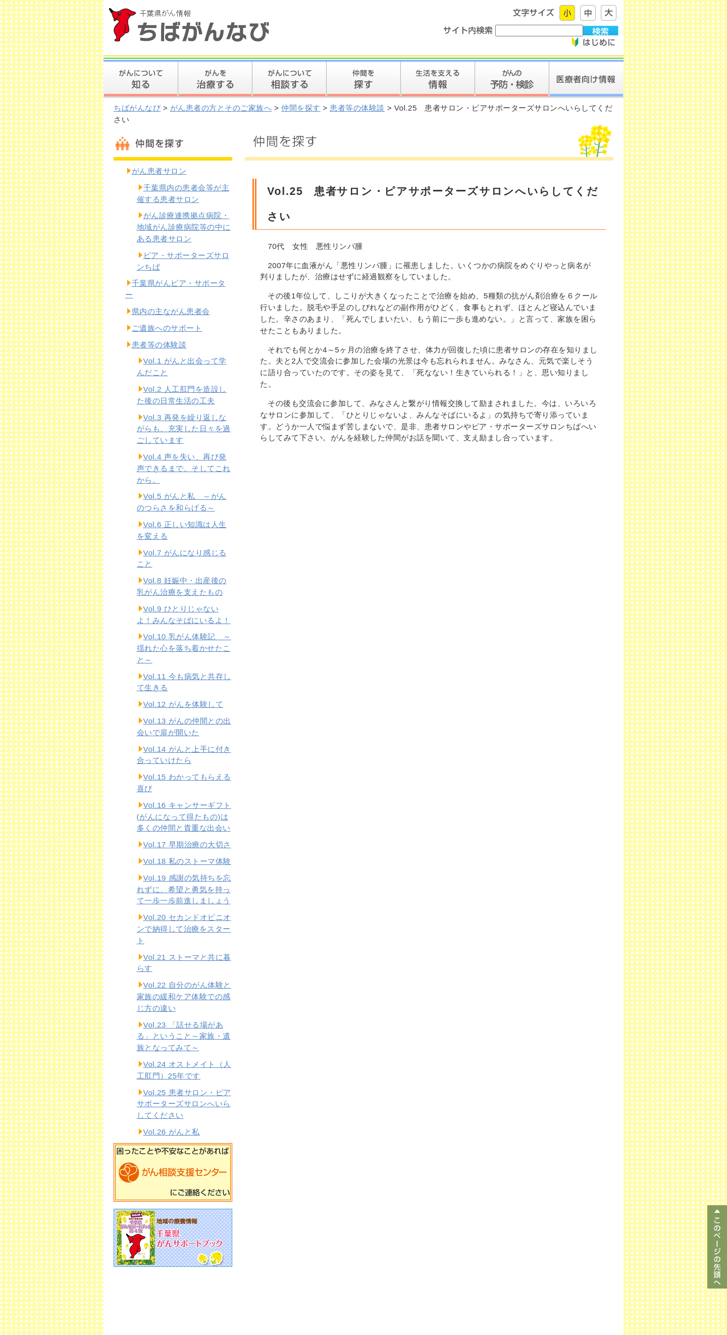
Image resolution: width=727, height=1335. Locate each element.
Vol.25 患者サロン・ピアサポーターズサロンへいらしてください (184, 1104)
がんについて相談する (289, 79)
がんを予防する (512, 79)
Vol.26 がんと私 (171, 1131)
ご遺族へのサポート (167, 328)
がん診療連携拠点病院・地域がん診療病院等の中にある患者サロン (184, 227)
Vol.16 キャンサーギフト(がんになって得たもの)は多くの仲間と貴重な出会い (184, 817)
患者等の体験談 (357, 108)
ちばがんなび (137, 108)
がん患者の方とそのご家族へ (221, 108)
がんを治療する (215, 79)
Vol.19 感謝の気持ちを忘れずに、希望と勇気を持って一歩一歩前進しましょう (184, 889)
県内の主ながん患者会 (171, 311)
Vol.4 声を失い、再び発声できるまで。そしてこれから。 (184, 468)
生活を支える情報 (437, 79)
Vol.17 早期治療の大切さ (187, 844)
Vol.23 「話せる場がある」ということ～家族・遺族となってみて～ (184, 1036)
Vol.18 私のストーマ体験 (187, 861)
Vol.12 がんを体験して (183, 704)
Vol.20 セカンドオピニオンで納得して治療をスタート (184, 929)
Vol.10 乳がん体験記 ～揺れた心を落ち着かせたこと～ (184, 648)
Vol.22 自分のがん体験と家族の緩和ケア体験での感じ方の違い (184, 996)
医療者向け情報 (586, 79)
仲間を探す (363, 79)
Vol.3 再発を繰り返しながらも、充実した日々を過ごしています (184, 429)
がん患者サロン (159, 171)
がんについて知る (140, 79)
